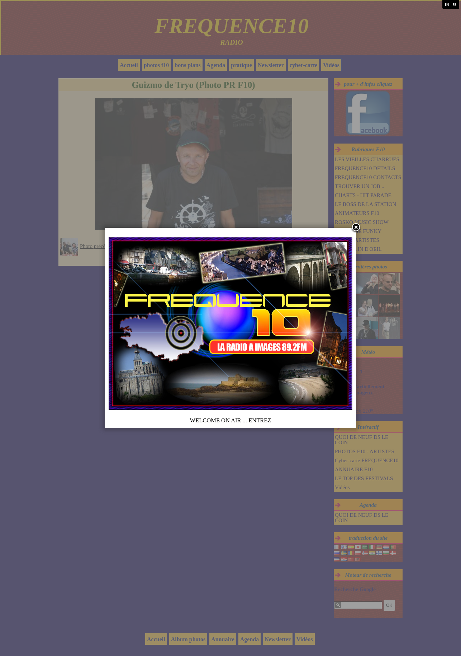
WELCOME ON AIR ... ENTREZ (230, 420)
